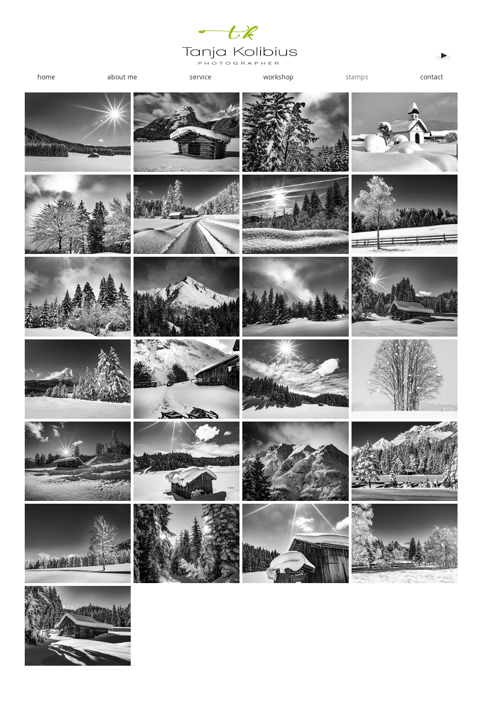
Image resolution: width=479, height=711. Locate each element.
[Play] (444, 55)
